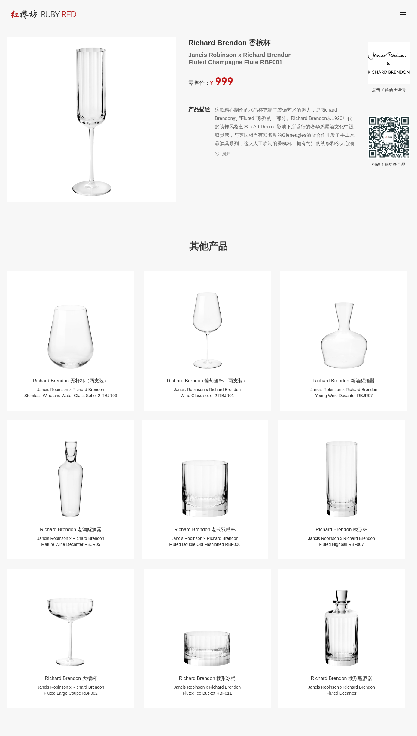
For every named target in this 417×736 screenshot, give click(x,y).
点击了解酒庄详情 (389, 67)
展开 (226, 153)
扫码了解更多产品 (389, 141)
